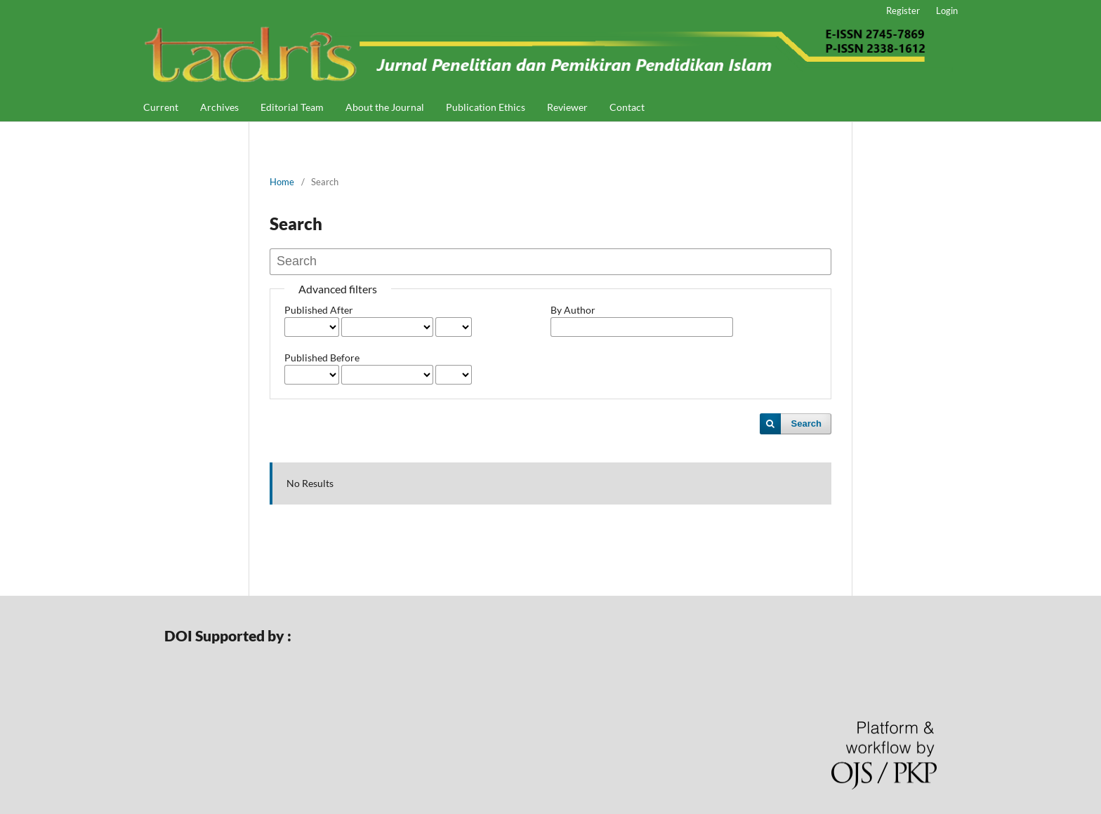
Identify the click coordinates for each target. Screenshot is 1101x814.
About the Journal (384, 107)
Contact (627, 107)
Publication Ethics (485, 107)
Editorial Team (292, 107)
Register (903, 10)
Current (160, 107)
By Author (572, 310)
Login (947, 10)
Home (282, 181)
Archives (219, 107)
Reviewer (567, 107)
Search (806, 423)
